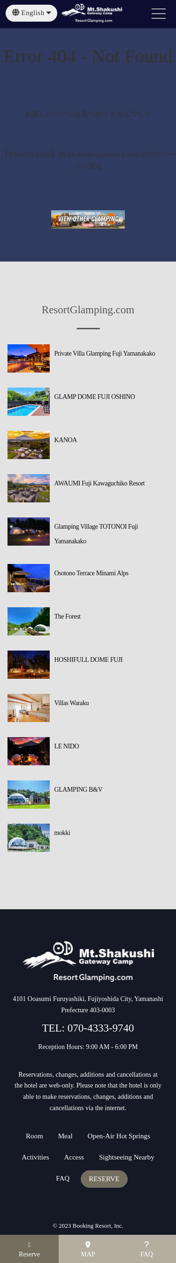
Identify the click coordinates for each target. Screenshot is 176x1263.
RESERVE (104, 1179)
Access (74, 1157)
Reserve (29, 1250)
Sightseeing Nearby (126, 1157)
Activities (35, 1157)
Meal (65, 1136)
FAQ (62, 1178)
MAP (88, 1249)
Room (34, 1136)
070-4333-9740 (99, 1028)
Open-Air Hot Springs (119, 1136)
